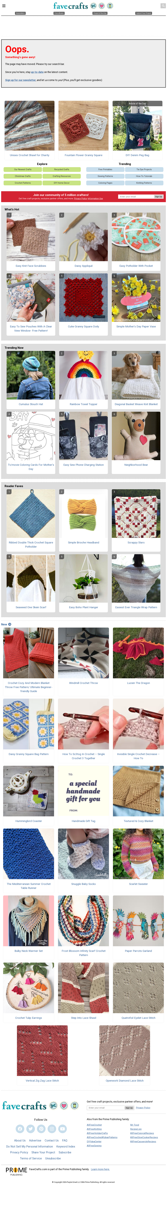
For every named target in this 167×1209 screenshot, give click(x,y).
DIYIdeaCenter (94, 1141)
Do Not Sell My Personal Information (29, 1146)
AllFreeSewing (94, 1145)
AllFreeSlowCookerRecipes (144, 1137)
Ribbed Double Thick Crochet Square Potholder (31, 544)
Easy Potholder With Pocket (136, 265)
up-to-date (37, 72)
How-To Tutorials (144, 176)
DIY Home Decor (62, 183)
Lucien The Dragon (138, 683)
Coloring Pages (105, 183)
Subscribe (65, 1152)
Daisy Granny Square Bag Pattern (29, 754)
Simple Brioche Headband (83, 542)
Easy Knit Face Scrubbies (31, 265)
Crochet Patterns (23, 183)
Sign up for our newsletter (20, 80)
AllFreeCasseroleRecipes (143, 1141)
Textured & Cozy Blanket (138, 821)
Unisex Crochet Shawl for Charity (29, 155)
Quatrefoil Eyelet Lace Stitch (138, 1017)
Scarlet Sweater (138, 884)
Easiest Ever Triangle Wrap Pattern (136, 607)
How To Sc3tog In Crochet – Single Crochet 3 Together (83, 756)
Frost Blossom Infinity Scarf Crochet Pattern (83, 953)
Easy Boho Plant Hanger (83, 607)
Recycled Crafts (61, 169)
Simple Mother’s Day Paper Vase (136, 326)
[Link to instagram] (52, 1129)
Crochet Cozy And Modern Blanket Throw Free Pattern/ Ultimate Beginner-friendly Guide (28, 687)
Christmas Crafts (23, 176)
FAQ (64, 1140)
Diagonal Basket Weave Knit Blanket (136, 404)
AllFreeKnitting (94, 1129)
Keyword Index (65, 1146)
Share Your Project (43, 1152)
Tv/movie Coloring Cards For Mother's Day (31, 467)
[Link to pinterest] (41, 1129)
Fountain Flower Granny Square (83, 155)
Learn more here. (100, 1169)
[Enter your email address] (105, 1107)
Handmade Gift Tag (83, 821)
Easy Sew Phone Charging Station (83, 464)
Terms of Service (31, 1158)
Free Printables (105, 169)
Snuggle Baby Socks (83, 884)
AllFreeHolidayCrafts (97, 1133)
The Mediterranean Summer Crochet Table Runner (29, 886)
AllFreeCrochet (94, 1125)
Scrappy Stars (136, 542)
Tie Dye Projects (144, 169)
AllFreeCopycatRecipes (142, 1133)
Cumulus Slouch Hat (31, 404)
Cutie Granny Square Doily (83, 326)
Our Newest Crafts (22, 169)
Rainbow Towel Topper (83, 404)
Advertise (35, 1140)
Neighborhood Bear (136, 464)
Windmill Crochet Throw (83, 683)
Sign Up (158, 197)
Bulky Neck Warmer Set (29, 951)
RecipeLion (136, 1129)
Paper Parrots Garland (138, 951)
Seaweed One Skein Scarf (31, 607)
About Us (20, 1140)
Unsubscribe (53, 1158)
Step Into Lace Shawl (83, 1017)
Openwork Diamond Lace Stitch (125, 1080)
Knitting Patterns (144, 183)
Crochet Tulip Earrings (28, 1017)
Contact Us (52, 1140)
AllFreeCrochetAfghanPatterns (102, 1137)
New (6, 624)
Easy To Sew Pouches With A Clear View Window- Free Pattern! (31, 328)
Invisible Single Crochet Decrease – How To (138, 756)
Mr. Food (134, 1125)
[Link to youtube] (62, 1129)
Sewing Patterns (105, 176)
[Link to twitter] (30, 1129)
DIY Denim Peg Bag (137, 155)
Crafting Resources (62, 176)
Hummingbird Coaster (28, 821)
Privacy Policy (80, 198)
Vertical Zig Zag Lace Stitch (42, 1080)
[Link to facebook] (20, 1129)
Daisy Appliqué (84, 265)
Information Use (95, 198)
